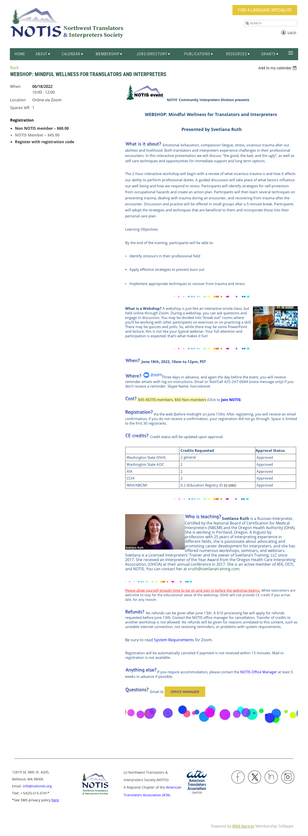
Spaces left (20, 107)
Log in (292, 32)
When (15, 86)
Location (18, 100)
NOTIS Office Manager (258, 671)
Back (14, 67)
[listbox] (278, 68)
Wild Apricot (243, 826)
